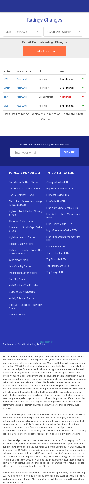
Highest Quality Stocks (21, 243)
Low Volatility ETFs (56, 201)
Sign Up (69, 152)
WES (6, 106)
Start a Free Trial (44, 51)
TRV (6, 97)
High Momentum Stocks (22, 237)
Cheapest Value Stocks (21, 221)
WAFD (7, 88)
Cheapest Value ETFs (58, 182)
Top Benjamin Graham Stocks (25, 188)
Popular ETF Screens (60, 173)
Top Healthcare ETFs (57, 266)
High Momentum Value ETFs (61, 230)
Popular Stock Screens (25, 173)
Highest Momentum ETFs (60, 188)
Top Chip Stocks (17, 279)
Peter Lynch (22, 79)
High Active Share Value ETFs (62, 207)
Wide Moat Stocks (19, 260)
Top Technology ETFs (58, 253)
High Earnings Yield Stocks (23, 285)
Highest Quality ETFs (57, 195)
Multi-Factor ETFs (55, 246)
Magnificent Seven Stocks (23, 272)
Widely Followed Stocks (21, 298)
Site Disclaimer (44, 341)
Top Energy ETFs (55, 272)
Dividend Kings (17, 314)
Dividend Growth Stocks (22, 292)
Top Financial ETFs (56, 259)
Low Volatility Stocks (20, 266)
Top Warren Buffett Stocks (23, 182)
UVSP (6, 79)
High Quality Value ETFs (59, 224)
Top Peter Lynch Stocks (21, 195)
